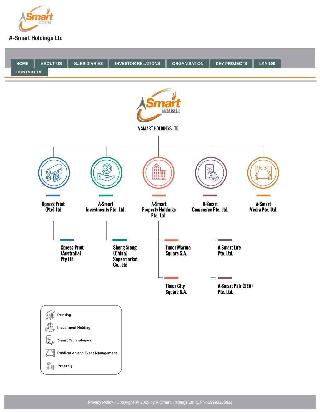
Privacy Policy (100, 402)
